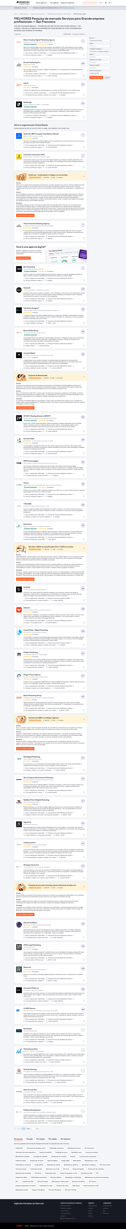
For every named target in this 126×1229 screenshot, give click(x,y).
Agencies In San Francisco (38, 14)
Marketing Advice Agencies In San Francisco (59, 14)
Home (15, 14)
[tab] (18, 1139)
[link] (54, 3)
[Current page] (33, 1129)
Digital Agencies (24, 14)
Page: (28, 1128)
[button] (101, 3)
